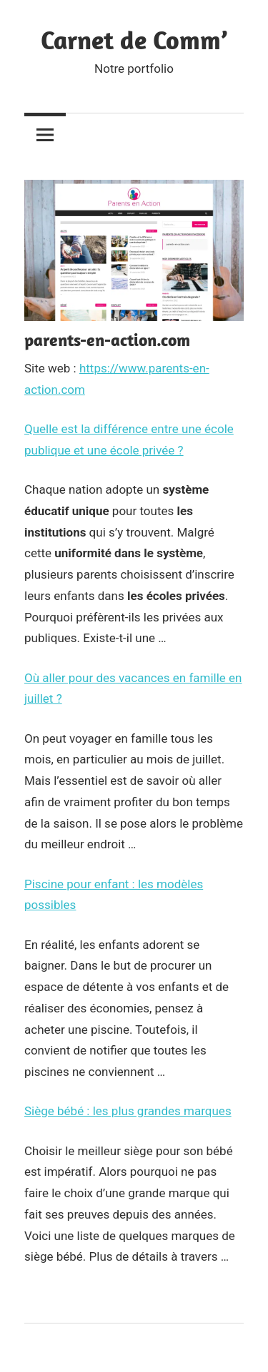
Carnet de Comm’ (134, 40)
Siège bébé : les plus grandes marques (128, 1111)
